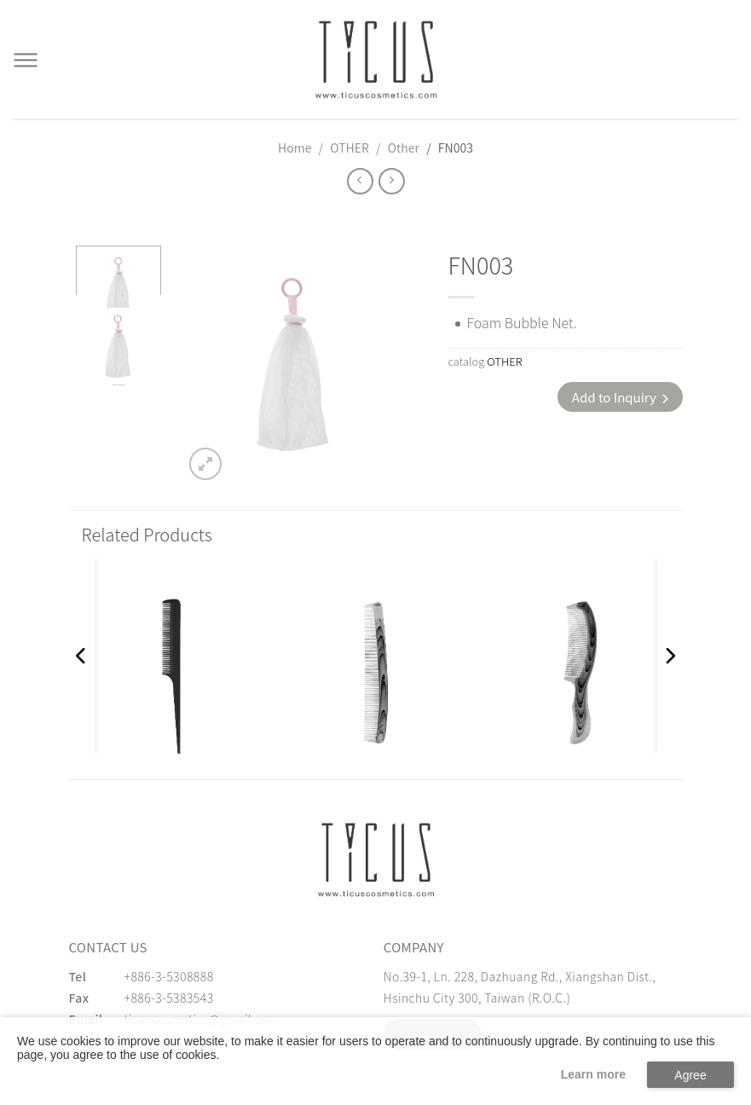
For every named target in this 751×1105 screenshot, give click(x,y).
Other (403, 147)
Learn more (593, 1074)
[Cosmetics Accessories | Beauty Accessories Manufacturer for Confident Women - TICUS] (376, 59)
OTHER (349, 147)
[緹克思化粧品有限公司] (376, 859)
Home (294, 147)
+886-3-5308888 (169, 976)
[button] (82, 656)
